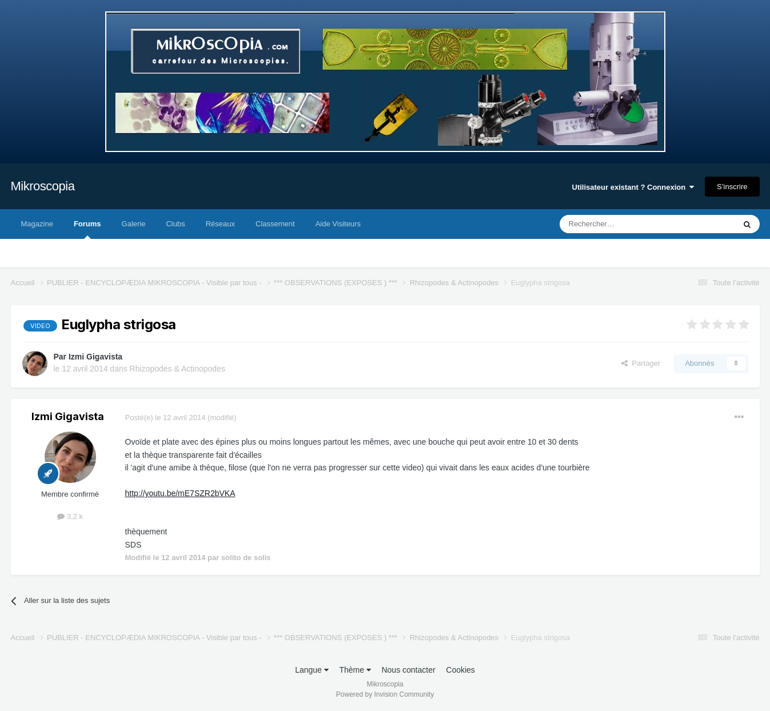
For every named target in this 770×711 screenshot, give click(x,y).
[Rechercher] (623, 224)
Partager (640, 363)
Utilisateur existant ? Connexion (633, 187)
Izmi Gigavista (95, 356)
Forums (87, 229)
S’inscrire (732, 186)
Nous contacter (408, 669)
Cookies (460, 669)
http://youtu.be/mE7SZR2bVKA (180, 493)
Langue (312, 669)
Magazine (37, 223)
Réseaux (220, 223)
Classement (275, 223)
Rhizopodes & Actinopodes (177, 368)
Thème (354, 669)
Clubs (175, 223)
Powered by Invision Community (385, 694)
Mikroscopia (43, 186)
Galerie (134, 223)
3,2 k (70, 516)
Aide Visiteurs (338, 223)
